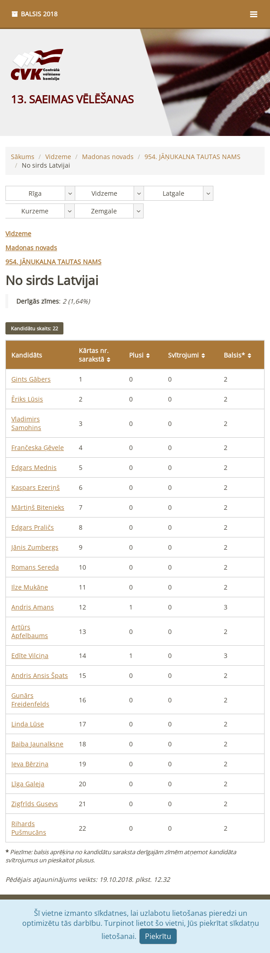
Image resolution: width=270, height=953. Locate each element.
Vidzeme (58, 156)
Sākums (22, 156)
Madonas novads (108, 156)
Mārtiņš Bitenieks (37, 507)
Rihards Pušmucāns (28, 828)
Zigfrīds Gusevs (34, 803)
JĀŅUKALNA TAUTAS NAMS (193, 156)
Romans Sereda (35, 567)
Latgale (173, 193)
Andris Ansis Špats (39, 675)
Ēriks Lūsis (27, 399)
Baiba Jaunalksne (37, 744)
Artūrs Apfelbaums (29, 631)
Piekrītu (158, 936)
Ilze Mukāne (29, 587)
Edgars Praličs (32, 527)
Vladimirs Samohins (26, 423)
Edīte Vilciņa (29, 655)
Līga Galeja (27, 783)
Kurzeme (34, 211)
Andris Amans (32, 607)
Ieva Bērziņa (29, 763)
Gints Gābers (31, 379)
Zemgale (104, 211)
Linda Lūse (27, 724)
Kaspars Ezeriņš (35, 487)
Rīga (35, 193)
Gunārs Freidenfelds (30, 699)
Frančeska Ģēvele (37, 447)
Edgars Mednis (34, 467)
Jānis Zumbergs (34, 547)
